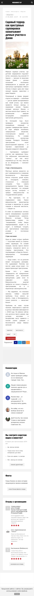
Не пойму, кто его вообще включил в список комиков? (17, 411)
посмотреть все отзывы (17, 564)
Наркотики (9, 330)
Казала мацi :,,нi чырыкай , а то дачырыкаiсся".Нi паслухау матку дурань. (19, 400)
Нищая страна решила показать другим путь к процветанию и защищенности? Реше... (19, 388)
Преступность (19, 330)
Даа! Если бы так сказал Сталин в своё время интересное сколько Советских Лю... (19, 421)
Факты (9, 475)
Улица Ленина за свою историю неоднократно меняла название (17, 482)
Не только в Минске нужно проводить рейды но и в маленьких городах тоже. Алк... (19, 376)
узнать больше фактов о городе (17, 489)
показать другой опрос (17, 464)
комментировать (11, 338)
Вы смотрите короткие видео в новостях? (16, 436)
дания (8, 334)
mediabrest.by (17, 3)
